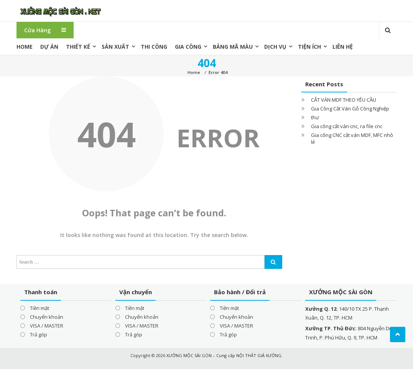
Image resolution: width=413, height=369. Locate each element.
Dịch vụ (275, 46)
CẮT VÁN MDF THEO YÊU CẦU (343, 99)
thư (315, 117)
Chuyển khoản (46, 316)
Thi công (154, 46)
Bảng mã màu (233, 46)
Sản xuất (115, 46)
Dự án (49, 46)
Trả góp (38, 334)
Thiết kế (78, 46)
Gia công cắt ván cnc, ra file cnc (346, 126)
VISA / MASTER (46, 325)
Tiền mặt (39, 308)
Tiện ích (309, 46)
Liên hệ (342, 46)
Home (24, 46)
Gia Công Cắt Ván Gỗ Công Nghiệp (350, 108)
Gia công (188, 46)
